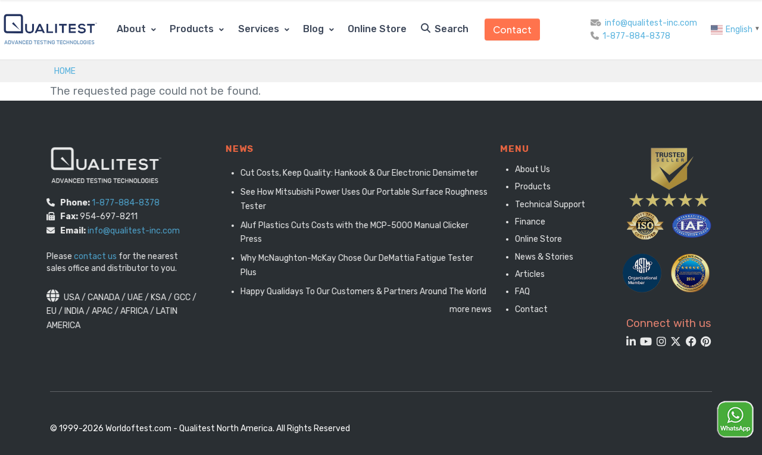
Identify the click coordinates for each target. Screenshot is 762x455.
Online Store (377, 29)
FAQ (517, 291)
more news (482, 309)
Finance (525, 222)
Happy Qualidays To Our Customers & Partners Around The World (375, 291)
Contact (512, 29)
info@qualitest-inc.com (651, 23)
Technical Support (545, 205)
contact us (88, 256)
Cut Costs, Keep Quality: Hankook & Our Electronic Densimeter (370, 173)
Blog (314, 29)
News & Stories (539, 257)
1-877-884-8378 (636, 36)
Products (193, 29)
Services (260, 29)
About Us (527, 169)
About (132, 29)
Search (445, 29)
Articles (525, 274)
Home (65, 71)
